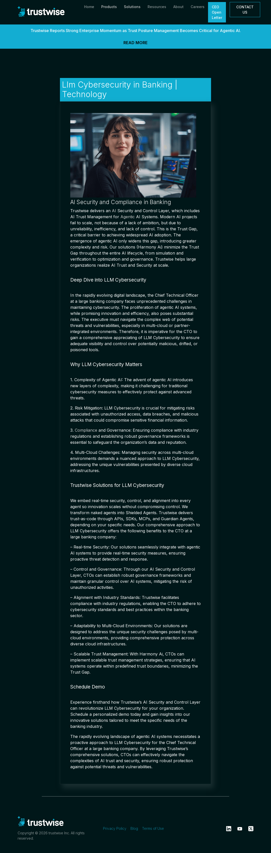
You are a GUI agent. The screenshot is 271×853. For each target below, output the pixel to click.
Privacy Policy (114, 828)
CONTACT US (245, 9)
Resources (157, 7)
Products (109, 7)
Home (89, 7)
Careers (198, 7)
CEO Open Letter (217, 12)
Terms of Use (153, 828)
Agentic (127, 216)
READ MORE (135, 42)
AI (114, 210)
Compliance (86, 430)
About (178, 7)
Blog (134, 828)
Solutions (132, 7)
